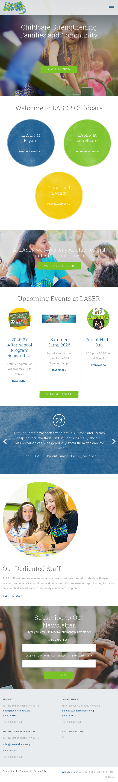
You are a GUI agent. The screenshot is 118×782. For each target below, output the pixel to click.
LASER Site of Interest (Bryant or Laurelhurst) (59, 656)
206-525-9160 (10, 715)
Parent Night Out (98, 342)
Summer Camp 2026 (59, 342)
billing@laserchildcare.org (16, 744)
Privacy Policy (41, 771)
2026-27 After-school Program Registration (19, 347)
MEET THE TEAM (12, 596)
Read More (18, 381)
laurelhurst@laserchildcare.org (78, 711)
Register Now (59, 69)
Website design (70, 772)
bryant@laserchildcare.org (16, 711)
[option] (59, 437)
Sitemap (24, 771)
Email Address (59, 640)
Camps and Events (59, 190)
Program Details (29, 151)
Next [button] (113, 440)
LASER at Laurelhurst (87, 137)
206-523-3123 (69, 715)
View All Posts (59, 394)
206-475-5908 (10, 750)
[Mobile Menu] (111, 8)
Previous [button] (4, 440)
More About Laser (59, 265)
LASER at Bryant (30, 137)
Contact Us (8, 771)
